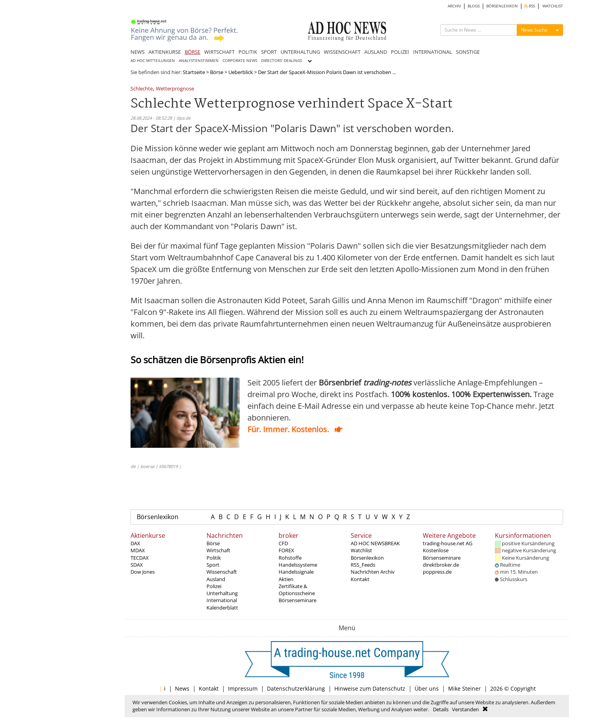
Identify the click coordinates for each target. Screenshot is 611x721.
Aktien (286, 579)
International (222, 600)
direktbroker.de (441, 564)
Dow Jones (143, 571)
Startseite (194, 72)
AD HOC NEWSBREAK (375, 543)
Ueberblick (240, 72)
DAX (135, 543)
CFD (283, 543)
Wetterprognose (175, 89)
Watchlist (361, 550)
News (182, 688)
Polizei (214, 586)
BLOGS (474, 6)
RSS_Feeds (363, 564)
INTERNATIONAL (432, 51)
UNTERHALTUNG (300, 51)
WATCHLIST (552, 6)
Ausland (216, 579)
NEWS (138, 51)
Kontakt (360, 579)
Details (441, 709)
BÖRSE (192, 51)
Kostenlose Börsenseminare (442, 554)
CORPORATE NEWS (240, 60)
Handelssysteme (298, 564)
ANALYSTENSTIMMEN (199, 60)
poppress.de (437, 571)
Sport (213, 564)
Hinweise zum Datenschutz (369, 688)
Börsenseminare (297, 600)
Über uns (427, 688)
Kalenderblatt (222, 607)
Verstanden (465, 709)
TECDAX (140, 557)
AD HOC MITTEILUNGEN (153, 60)
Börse (216, 72)
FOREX (286, 550)
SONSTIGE (468, 51)
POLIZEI (400, 51)
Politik (214, 557)
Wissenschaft (222, 571)
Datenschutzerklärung (296, 688)
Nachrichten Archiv (373, 571)
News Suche (534, 30)
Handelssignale (296, 571)
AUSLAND (375, 51)
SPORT (269, 51)
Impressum (243, 688)
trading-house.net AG (447, 543)
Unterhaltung (222, 593)
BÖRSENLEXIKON (502, 6)
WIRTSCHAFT (219, 51)
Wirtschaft (218, 550)
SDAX (137, 564)
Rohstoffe (290, 557)
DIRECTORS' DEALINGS (281, 60)
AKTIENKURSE (164, 51)
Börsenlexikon (157, 516)
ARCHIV (454, 6)
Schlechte (142, 89)
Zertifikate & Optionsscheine (297, 590)
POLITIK (247, 51)
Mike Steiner (464, 688)
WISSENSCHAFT (342, 51)
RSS (529, 6)
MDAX (138, 550)
